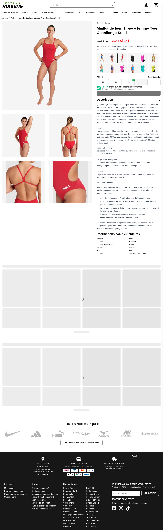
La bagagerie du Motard (73, 515)
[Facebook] (114, 508)
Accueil (5, 18)
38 (116, 82)
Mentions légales (38, 500)
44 (155, 82)
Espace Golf (68, 497)
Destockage (136, 12)
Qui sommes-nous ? (40, 488)
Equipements (104, 12)
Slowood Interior (93, 500)
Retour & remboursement (42, 497)
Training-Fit (91, 515)
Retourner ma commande (15, 494)
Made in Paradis (70, 523)
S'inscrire (150, 493)
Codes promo (10, 497)
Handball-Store (69, 509)
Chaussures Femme (30, 12)
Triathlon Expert (93, 521)
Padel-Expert (92, 491)
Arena (104, 23)
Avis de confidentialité (41, 509)
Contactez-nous (43, 467)
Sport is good (92, 512)
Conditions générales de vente (44, 494)
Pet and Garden (93, 497)
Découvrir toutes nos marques (81, 443)
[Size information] (103, 77)
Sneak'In (90, 506)
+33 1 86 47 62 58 (43, 475)
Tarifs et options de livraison (43, 506)
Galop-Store (68, 503)
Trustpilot (135, 456)
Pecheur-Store (92, 494)
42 (142, 82)
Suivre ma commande (13, 491)
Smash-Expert (92, 503)
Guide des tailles (154, 77)
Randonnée (90, 12)
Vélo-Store (91, 523)
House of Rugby (70, 512)
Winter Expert (92, 526)
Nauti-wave (68, 526)
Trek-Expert (91, 518)
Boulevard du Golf (71, 491)
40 (131, 81)
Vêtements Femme (67, 12)
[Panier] (156, 4)
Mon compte (9, 488)
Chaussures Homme (10, 12)
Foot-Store (68, 500)
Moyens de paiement (40, 503)
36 (103, 82)
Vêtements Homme (49, 12)
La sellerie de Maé (71, 518)
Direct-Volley (68, 494)
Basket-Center (69, 488)
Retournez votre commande (114, 469)
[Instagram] (121, 508)
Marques (148, 12)
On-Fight (90, 488)
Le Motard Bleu (70, 521)
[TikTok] (127, 508)
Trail (80, 12)
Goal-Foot (67, 506)
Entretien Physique (120, 12)
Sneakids (90, 509)
